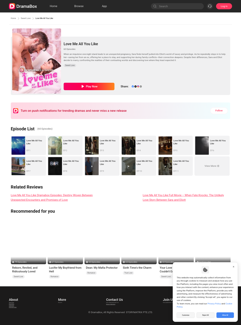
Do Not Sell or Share (20, 312)
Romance (54, 277)
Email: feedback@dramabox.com (113, 298)
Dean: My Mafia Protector (102, 267)
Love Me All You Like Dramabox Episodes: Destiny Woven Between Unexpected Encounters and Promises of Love (52, 198)
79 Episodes (20, 262)
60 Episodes (168, 262)
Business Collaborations (108, 303)
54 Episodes (205, 262)
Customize (186, 314)
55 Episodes (94, 262)
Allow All (225, 314)
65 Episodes (131, 262)
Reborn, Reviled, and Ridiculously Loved (24, 269)
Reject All (205, 314)
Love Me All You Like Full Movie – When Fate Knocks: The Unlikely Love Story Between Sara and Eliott (183, 198)
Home (14, 18)
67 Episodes (57, 262)
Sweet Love (30, 18)
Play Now (92, 86)
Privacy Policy (16, 303)
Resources (63, 298)
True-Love (128, 273)
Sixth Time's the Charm (137, 267)
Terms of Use (16, 298)
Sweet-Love (18, 277)
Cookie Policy (16, 308)
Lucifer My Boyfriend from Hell (65, 269)
